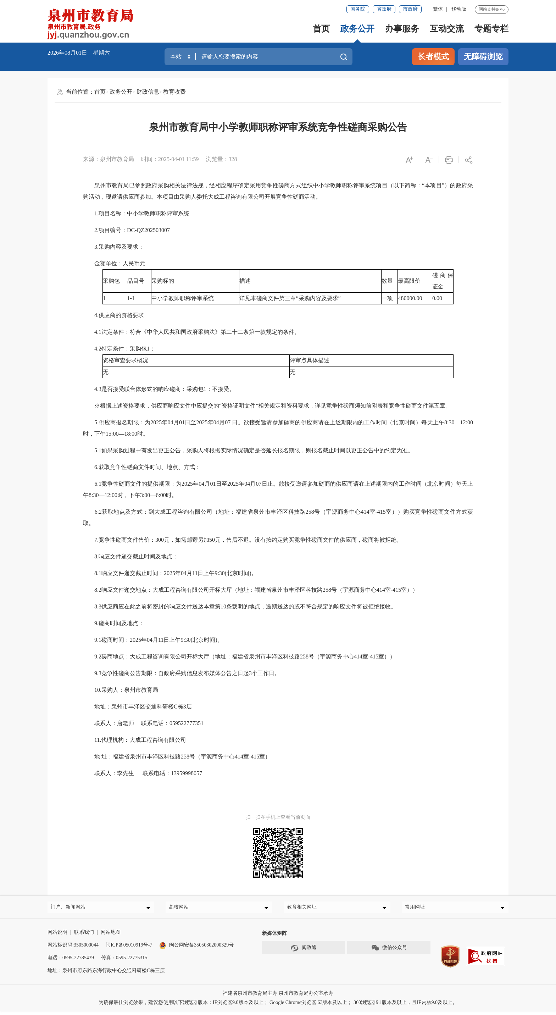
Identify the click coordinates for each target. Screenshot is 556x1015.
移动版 (458, 9)
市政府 (410, 9)
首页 (321, 28)
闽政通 (303, 951)
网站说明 (57, 935)
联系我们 (84, 935)
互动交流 (447, 28)
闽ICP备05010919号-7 (129, 948)
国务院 (357, 9)
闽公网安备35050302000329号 (196, 948)
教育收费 (174, 92)
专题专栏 (491, 28)
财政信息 (148, 92)
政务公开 (357, 28)
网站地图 (111, 935)
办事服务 (402, 28)
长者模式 (433, 56)
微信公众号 (389, 951)
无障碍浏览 (483, 56)
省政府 (384, 9)
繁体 (438, 9)
